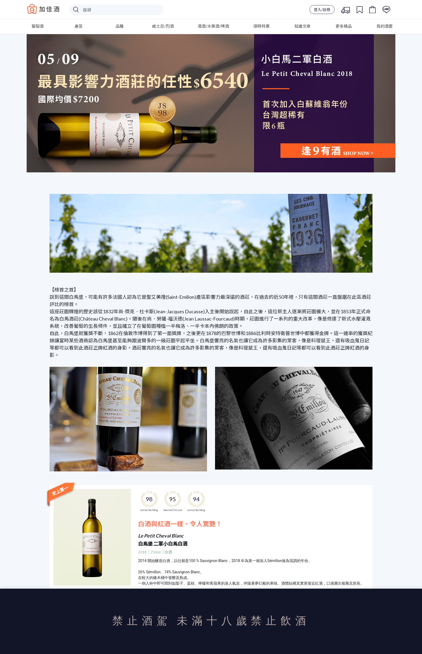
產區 (79, 26)
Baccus (43, 8)
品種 (119, 26)
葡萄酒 (37, 26)
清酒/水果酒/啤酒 (213, 26)
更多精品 (344, 26)
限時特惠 (262, 26)
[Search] (116, 9)
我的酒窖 (385, 26)
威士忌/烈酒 (163, 26)
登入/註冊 (322, 9)
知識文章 (302, 26)
